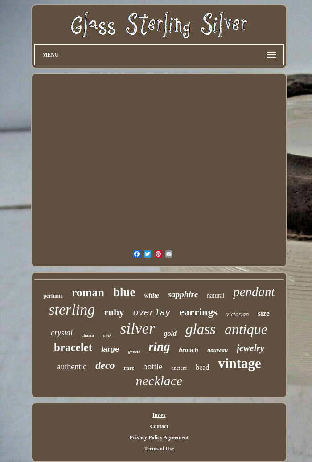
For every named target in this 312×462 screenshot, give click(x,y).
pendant (254, 292)
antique (246, 329)
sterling (72, 309)
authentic (71, 366)
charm (88, 335)
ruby (114, 312)
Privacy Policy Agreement (159, 437)
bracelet (73, 347)
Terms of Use (159, 449)
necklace (159, 380)
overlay (151, 313)
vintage (239, 363)
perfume (52, 296)
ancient (179, 368)
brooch (188, 349)
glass (200, 329)
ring (159, 346)
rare (129, 367)
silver (137, 328)
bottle (152, 366)
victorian (237, 314)
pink (107, 335)
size (263, 313)
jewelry (250, 348)
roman (88, 292)
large (110, 349)
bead (202, 367)
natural (215, 295)
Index (158, 415)
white (151, 295)
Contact (159, 426)
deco (105, 365)
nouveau (217, 350)
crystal (62, 332)
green (134, 351)
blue (124, 292)
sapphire (183, 294)
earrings (198, 312)
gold (170, 333)
